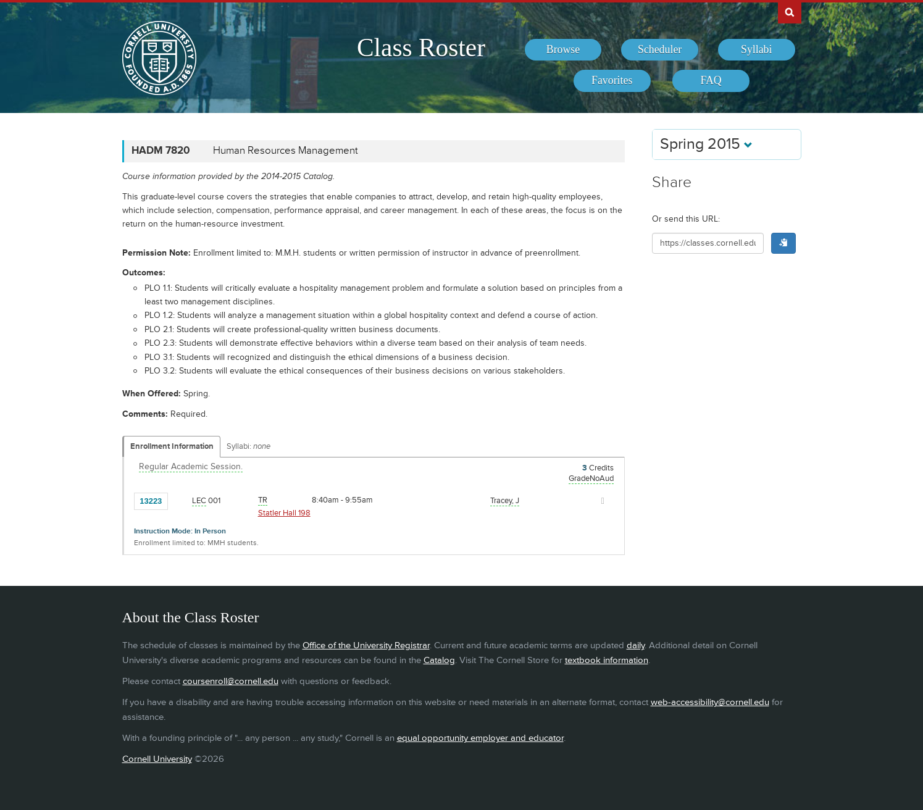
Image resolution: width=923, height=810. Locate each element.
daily (636, 645)
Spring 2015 (706, 144)
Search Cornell (789, 11)
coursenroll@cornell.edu (230, 681)
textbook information (606, 660)
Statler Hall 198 (284, 513)
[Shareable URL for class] (708, 243)
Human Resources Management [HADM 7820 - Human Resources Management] (285, 150)
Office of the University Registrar (366, 645)
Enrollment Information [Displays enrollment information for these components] (172, 446)
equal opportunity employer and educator (480, 738)
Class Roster (421, 47)
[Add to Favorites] (180, 500)
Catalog (439, 660)
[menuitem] (563, 50)
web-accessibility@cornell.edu (710, 702)
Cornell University (157, 759)
